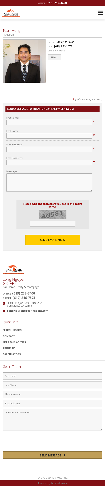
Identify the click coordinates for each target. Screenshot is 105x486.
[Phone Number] (52, 394)
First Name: (12, 117)
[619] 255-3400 (65, 42)
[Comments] (52, 420)
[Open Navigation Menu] (100, 12)
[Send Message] (52, 455)
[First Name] (52, 376)
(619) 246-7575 (24, 297)
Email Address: (14, 158)
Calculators (12, 354)
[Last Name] (52, 385)
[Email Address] (52, 403)
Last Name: (12, 131)
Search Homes (12, 330)
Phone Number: (15, 144)
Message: (11, 171)
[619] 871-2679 (63, 46)
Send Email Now (52, 240)
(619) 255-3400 (52, 3)
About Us (9, 348)
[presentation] (52, 442)
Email (54, 57)
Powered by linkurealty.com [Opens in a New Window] (52, 483)
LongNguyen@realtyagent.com (27, 310)
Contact (9, 336)
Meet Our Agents (14, 342)
